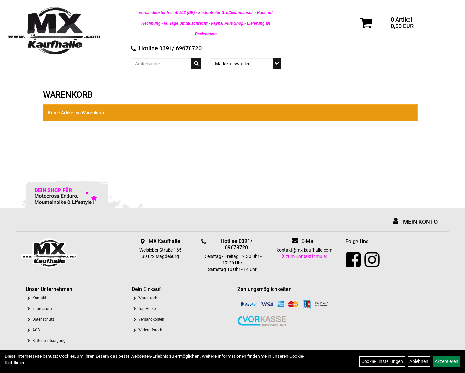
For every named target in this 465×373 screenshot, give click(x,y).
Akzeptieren (446, 361)
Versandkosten (151, 319)
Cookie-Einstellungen (382, 361)
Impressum (42, 308)
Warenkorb (147, 298)
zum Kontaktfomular (304, 256)
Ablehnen (418, 361)
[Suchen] (196, 63)
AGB (36, 330)
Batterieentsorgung (49, 340)
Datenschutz (43, 319)
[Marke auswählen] (246, 63)
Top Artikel (147, 308)
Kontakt (39, 298)
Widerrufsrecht (151, 330)
